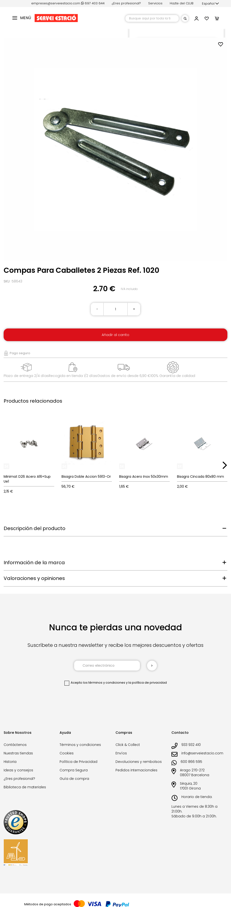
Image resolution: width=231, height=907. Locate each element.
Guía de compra (74, 778)
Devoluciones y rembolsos (139, 761)
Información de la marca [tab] (34, 562)
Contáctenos (15, 744)
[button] (210, 3)
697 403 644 (93, 3)
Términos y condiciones (80, 744)
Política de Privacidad (78, 761)
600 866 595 (191, 761)
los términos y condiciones (104, 682)
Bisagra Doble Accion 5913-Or (86, 476)
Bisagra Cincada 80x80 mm (200, 476)
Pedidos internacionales (136, 770)
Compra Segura (74, 770)
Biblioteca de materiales (25, 787)
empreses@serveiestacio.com (55, 3)
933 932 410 (191, 744)
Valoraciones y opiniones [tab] (34, 578)
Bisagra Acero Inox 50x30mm (143, 476)
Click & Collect (128, 744)
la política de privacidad (147, 682)
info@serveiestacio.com (202, 753)
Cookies (67, 753)
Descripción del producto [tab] (34, 528)
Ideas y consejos (18, 770)
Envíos (121, 753)
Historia (10, 761)
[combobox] (152, 18)
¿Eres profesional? (126, 3)
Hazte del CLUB (181, 3)
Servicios (155, 3)
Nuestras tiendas (18, 753)
